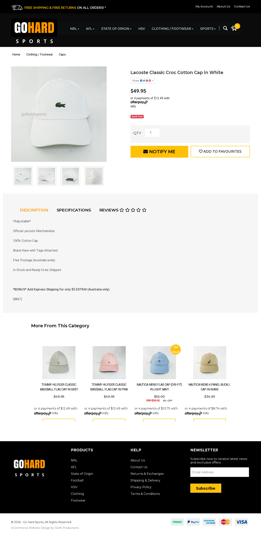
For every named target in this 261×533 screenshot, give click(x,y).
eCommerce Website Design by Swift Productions (45, 529)
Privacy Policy (141, 488)
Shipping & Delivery (145, 482)
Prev (12, 364)
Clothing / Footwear (171, 29)
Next (249, 364)
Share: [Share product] (142, 80)
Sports (206, 29)
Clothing (77, 495)
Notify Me (159, 151)
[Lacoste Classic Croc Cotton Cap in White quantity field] (152, 132)
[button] (220, 151)
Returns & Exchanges (147, 475)
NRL (73, 29)
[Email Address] (219, 473)
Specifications (74, 210)
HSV (141, 29)
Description (34, 210)
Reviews (123, 210)
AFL (89, 29)
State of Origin (115, 29)
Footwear (78, 502)
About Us (223, 6)
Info (133, 106)
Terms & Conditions (145, 495)
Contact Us (242, 6)
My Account (204, 6)
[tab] (35, 210)
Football (77, 482)
